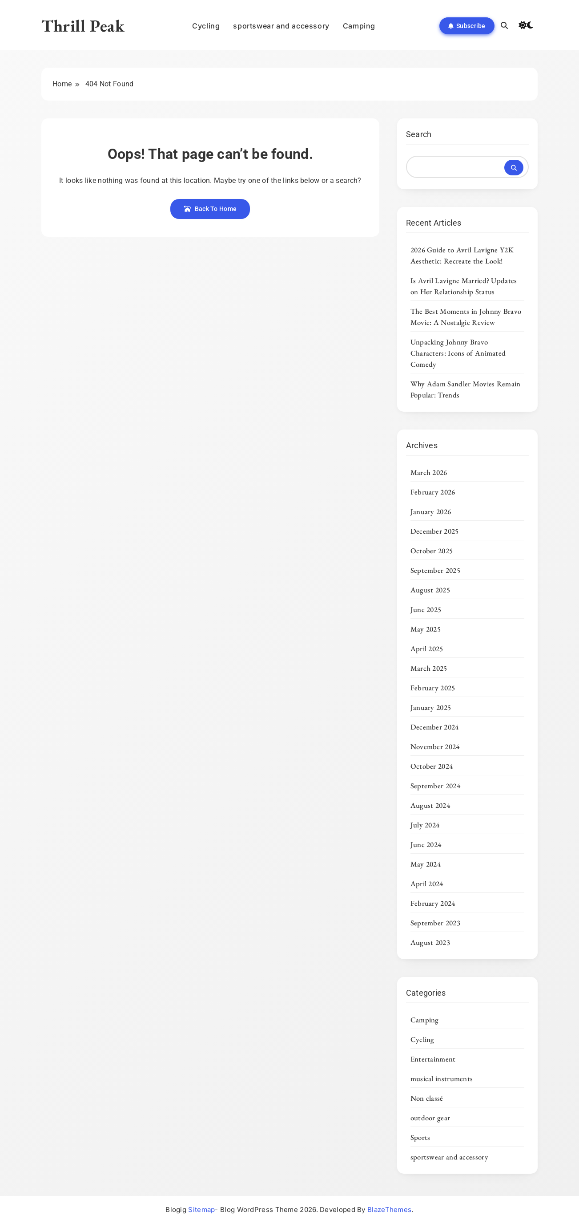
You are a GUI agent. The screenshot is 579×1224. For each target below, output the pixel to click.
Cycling (206, 25)
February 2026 (432, 492)
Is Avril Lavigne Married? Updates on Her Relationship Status (463, 286)
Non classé (426, 1098)
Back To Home (210, 208)
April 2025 (426, 648)
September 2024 (435, 785)
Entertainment (433, 1059)
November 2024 (435, 746)
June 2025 (426, 609)
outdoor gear (430, 1118)
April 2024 (426, 883)
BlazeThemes (389, 1209)
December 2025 (434, 531)
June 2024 (426, 844)
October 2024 (431, 766)
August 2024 (430, 805)
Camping (359, 25)
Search (419, 134)
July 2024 (425, 825)
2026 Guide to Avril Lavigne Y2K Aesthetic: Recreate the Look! (462, 255)
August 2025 (430, 590)
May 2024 (425, 864)
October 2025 (431, 550)
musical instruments (441, 1078)
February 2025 (432, 688)
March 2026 (428, 472)
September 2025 (435, 570)
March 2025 (428, 668)
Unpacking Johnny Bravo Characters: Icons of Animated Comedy (458, 353)
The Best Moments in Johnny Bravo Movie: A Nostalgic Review (466, 316)
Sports (420, 1137)
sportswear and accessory (281, 25)
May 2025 (425, 629)
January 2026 (430, 511)
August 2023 (430, 942)
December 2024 (434, 727)
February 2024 (432, 903)
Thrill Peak (83, 25)
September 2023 (435, 923)
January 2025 (430, 707)
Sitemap (201, 1209)
